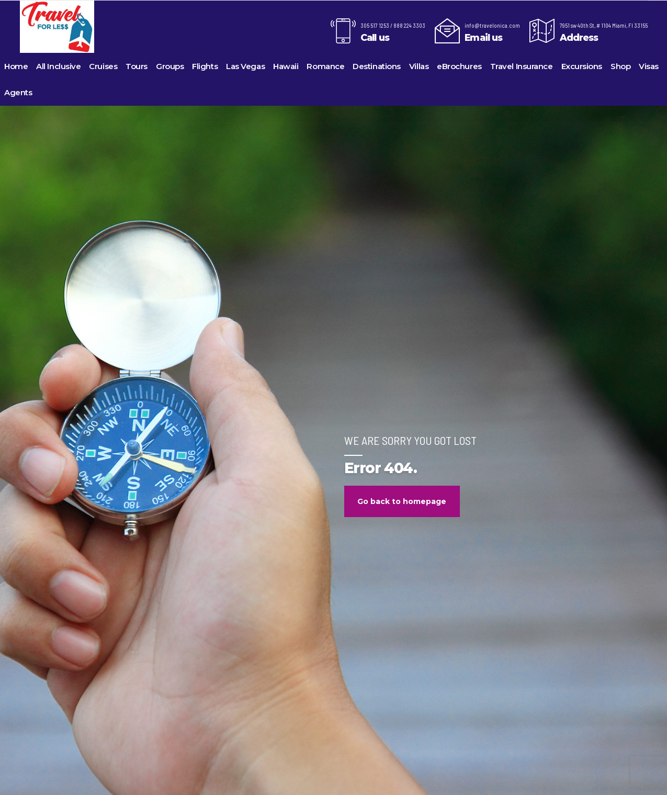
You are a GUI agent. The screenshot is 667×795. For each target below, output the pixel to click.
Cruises (103, 66)
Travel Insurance (521, 66)
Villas (418, 66)
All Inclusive (58, 66)
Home (16, 66)
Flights (205, 66)
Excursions (582, 66)
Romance (325, 66)
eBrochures (459, 66)
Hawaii (285, 66)
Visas (649, 66)
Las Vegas (245, 66)
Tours (137, 66)
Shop (620, 66)
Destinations (377, 66)
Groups (170, 66)
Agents (18, 92)
